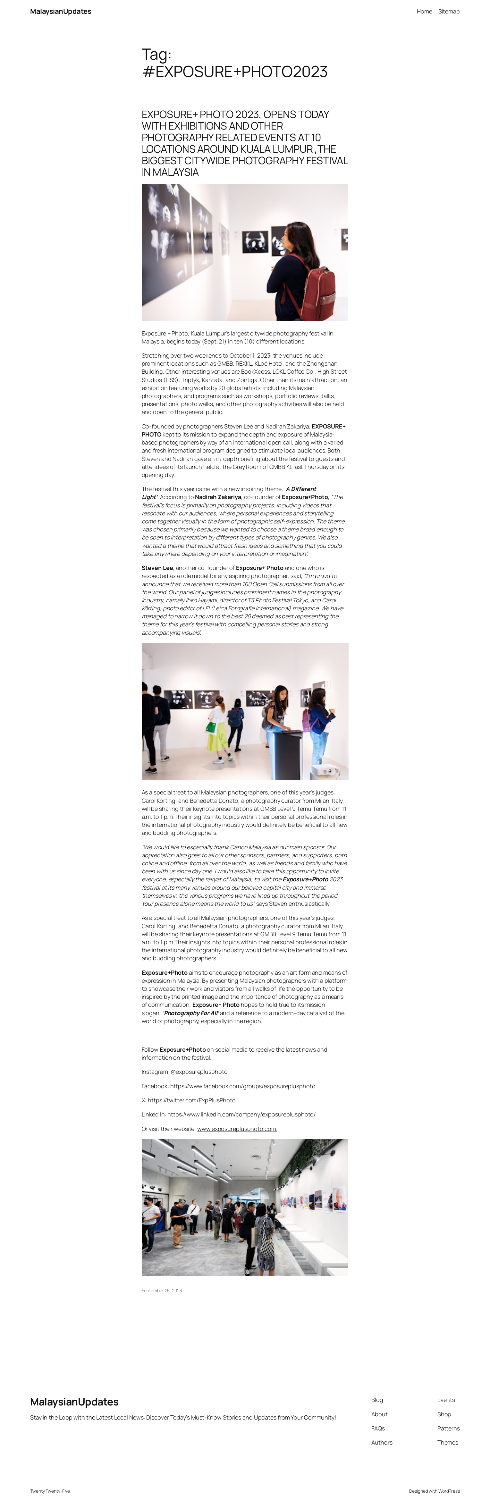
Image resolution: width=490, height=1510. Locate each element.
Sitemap (449, 11)
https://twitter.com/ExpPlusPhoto (192, 1100)
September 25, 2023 (162, 1290)
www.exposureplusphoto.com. (237, 1128)
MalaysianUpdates (60, 11)
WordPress (449, 1491)
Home (424, 11)
